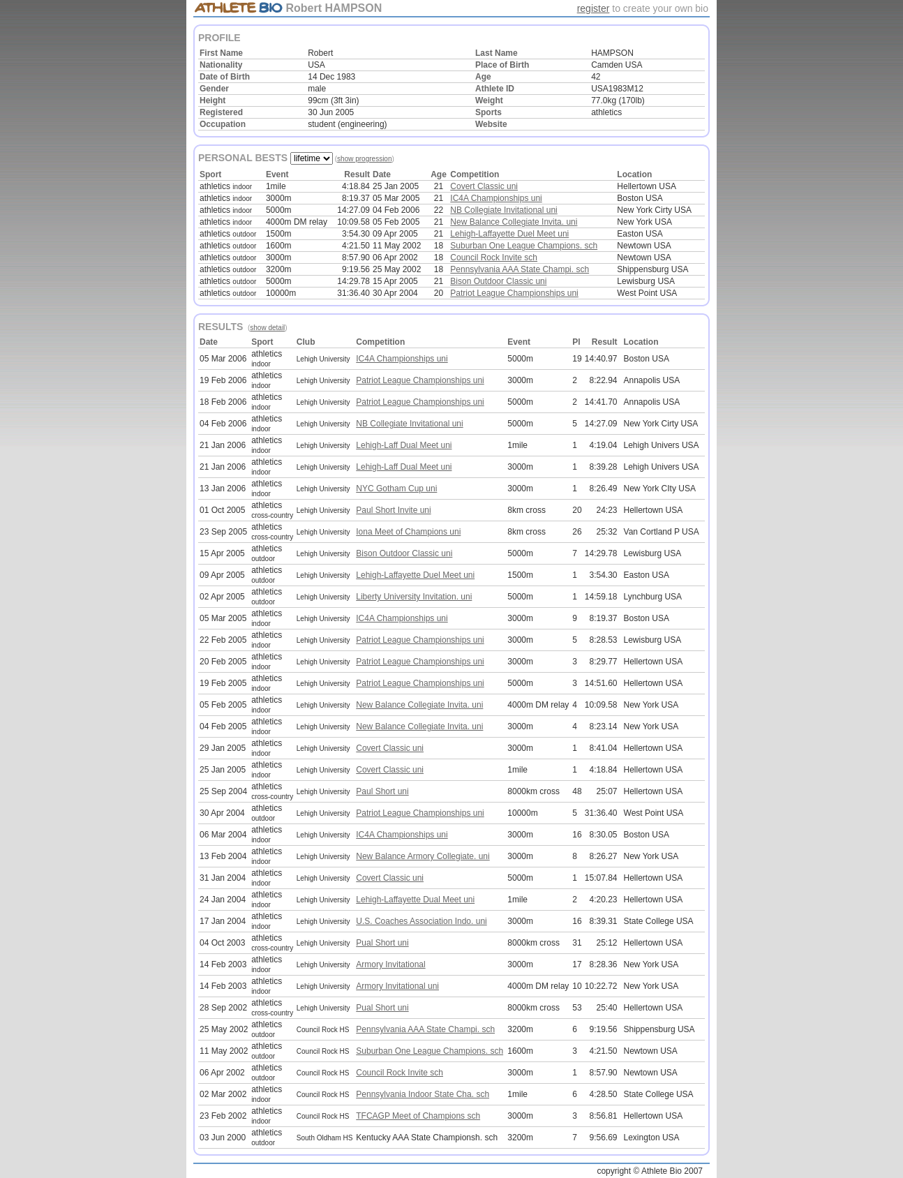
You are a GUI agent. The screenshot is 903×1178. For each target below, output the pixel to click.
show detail (267, 327)
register (593, 8)
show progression (364, 159)
